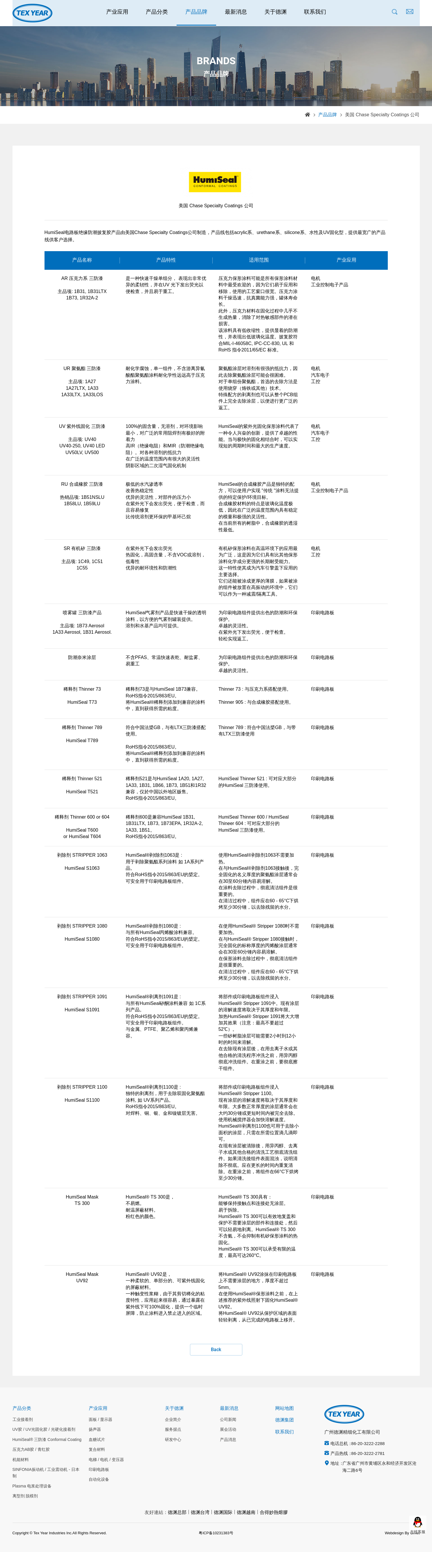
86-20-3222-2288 (368, 1444)
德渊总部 (177, 1512)
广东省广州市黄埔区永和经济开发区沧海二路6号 (379, 1467)
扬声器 (95, 1430)
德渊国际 (223, 1512)
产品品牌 (196, 13)
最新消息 (236, 13)
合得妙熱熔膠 (274, 1512)
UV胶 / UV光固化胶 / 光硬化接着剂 (44, 1430)
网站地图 (284, 1408)
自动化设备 (99, 1480)
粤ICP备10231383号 (216, 1533)
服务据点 (173, 1430)
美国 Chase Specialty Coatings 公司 (382, 114)
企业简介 (173, 1420)
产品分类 (157, 13)
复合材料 (97, 1450)
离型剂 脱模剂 (25, 1496)
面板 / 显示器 (101, 1420)
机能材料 (21, 1460)
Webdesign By (397, 1533)
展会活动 (228, 1430)
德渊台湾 (200, 1512)
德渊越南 (246, 1512)
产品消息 (228, 1440)
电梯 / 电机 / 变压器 (106, 1460)
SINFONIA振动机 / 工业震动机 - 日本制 (46, 1473)
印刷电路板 (99, 1470)
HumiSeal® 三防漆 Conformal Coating (47, 1440)
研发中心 (173, 1440)
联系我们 (315, 13)
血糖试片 (97, 1440)
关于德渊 (275, 13)
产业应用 (117, 13)
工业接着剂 (23, 1420)
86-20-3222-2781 (368, 1453)
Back (216, 1349)
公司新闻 (228, 1420)
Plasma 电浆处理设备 (32, 1486)
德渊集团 (284, 1420)
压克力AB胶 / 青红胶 (31, 1450)
